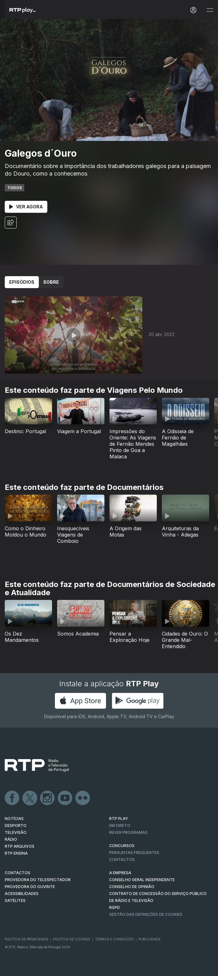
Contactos (122, 859)
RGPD (114, 907)
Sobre (51, 282)
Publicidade (149, 939)
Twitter (30, 798)
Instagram (47, 798)
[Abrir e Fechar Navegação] (210, 10)
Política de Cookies (71, 939)
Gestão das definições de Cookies (145, 914)
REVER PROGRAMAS (128, 832)
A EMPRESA (120, 872)
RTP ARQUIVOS (19, 846)
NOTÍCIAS (14, 818)
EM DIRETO (119, 825)
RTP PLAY (118, 818)
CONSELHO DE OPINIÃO (131, 886)
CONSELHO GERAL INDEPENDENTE (142, 879)
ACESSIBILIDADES (21, 893)
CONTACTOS (17, 872)
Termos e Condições (114, 939)
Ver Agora (26, 206)
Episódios (21, 282)
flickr (83, 798)
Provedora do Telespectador (38, 879)
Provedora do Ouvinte (30, 886)
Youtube (65, 798)
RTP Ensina (16, 853)
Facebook (12, 798)
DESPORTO (16, 825)
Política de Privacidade (26, 939)
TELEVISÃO (16, 832)
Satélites (15, 900)
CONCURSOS (121, 845)
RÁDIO (11, 839)
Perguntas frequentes (134, 852)
